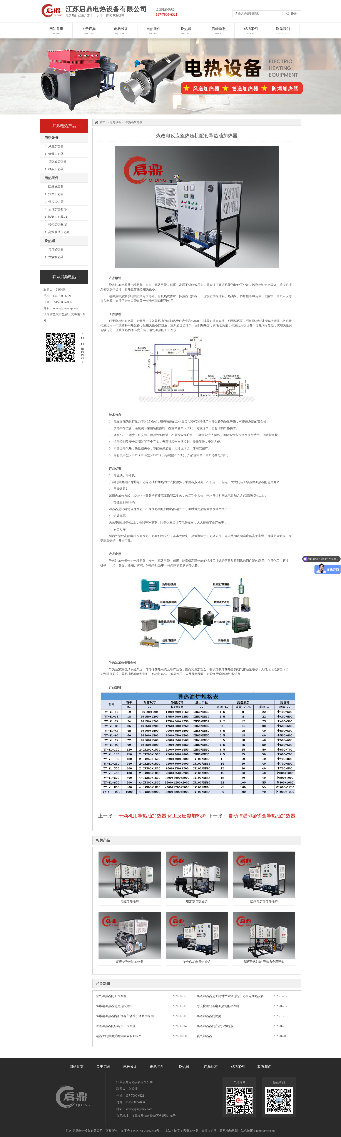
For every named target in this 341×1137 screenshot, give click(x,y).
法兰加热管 (56, 194)
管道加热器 (56, 154)
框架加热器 (56, 169)
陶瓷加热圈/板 (57, 217)
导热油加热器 (57, 161)
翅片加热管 (56, 201)
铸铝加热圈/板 (57, 224)
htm (258, 1130)
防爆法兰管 (56, 186)
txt (263, 1130)
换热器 (186, 32)
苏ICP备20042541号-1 (147, 1130)
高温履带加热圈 (59, 232)
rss (267, 1130)
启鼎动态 (218, 32)
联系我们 (283, 32)
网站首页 (56, 32)
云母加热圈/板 (57, 209)
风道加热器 (56, 146)
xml (272, 1130)
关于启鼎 (89, 32)
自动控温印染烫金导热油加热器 (261, 816)
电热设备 (121, 32)
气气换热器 (56, 249)
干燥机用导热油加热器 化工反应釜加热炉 (162, 816)
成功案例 (251, 32)
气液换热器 (56, 257)
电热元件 (153, 32)
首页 (102, 122)
